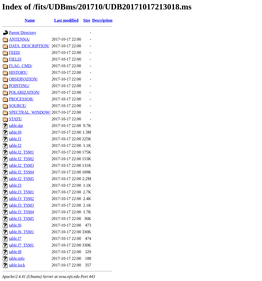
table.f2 (15, 145)
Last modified (66, 20)
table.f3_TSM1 (21, 192)
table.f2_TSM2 (21, 159)
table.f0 (15, 132)
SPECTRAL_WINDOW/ (30, 112)
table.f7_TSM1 (21, 245)
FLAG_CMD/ (20, 66)
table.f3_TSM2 (21, 198)
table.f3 (15, 185)
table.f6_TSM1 (21, 232)
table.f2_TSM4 (21, 172)
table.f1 (15, 139)
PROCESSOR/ (21, 99)
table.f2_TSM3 (21, 165)
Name (30, 20)
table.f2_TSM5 (21, 179)
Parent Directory (22, 32)
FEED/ (14, 52)
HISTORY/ (18, 72)
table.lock (17, 265)
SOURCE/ (17, 105)
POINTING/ (19, 86)
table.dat (16, 125)
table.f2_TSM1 (21, 152)
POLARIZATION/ (24, 92)
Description (102, 20)
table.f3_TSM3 (21, 205)
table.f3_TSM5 (21, 218)
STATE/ (15, 119)
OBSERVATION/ (23, 79)
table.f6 (15, 225)
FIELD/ (15, 59)
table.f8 (15, 252)
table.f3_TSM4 (21, 212)
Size (86, 20)
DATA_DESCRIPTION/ (29, 46)
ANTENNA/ (19, 39)
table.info (17, 258)
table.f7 (15, 238)
